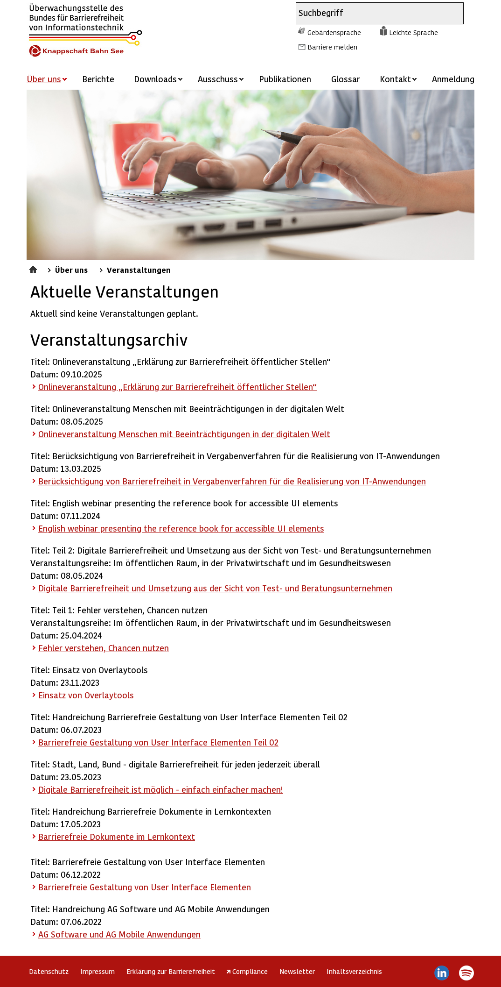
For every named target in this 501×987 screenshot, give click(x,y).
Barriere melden (332, 47)
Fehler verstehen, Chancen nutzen (103, 648)
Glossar (345, 79)
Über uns (71, 269)
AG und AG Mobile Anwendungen (119, 934)
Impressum (97, 971)
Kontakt (395, 79)
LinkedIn (441, 973)
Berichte (98, 79)
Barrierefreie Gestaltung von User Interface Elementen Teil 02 (158, 742)
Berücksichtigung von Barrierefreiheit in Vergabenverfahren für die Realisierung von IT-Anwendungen (232, 481)
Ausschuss (218, 79)
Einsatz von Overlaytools (86, 695)
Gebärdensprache (334, 32)
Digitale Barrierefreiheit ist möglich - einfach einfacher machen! (160, 789)
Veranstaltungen (139, 269)
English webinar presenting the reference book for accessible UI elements (181, 528)
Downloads (155, 79)
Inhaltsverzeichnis (354, 971)
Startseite (34, 268)
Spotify (466, 973)
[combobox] (371, 13)
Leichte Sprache (413, 32)
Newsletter (297, 971)
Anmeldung (453, 79)
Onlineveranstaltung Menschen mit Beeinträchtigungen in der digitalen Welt (184, 434)
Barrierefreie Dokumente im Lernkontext (116, 836)
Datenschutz (49, 971)
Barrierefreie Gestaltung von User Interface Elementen (144, 887)
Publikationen (285, 79)
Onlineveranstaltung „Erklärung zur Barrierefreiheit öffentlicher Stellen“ (177, 386)
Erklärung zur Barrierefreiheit (170, 971)
